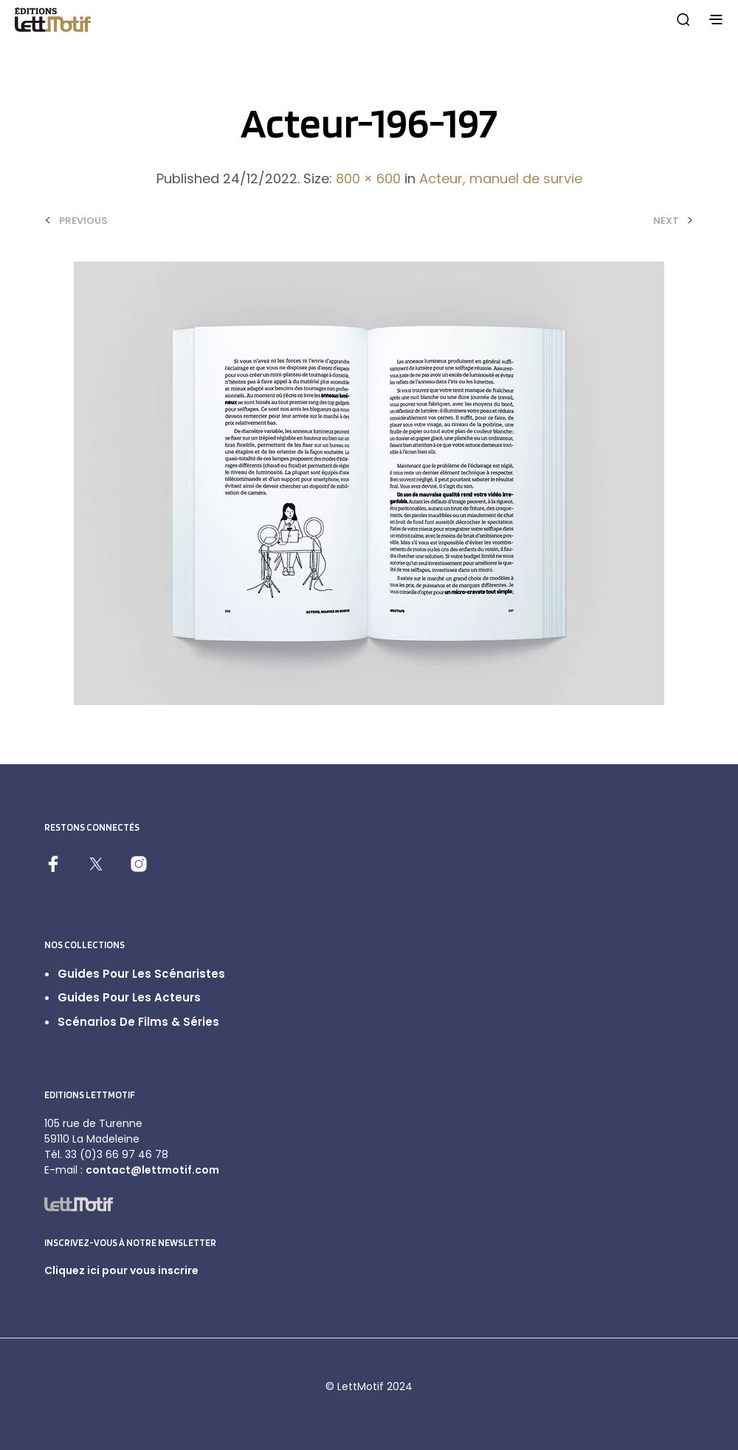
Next (666, 220)
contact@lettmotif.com (152, 1170)
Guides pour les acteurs (129, 997)
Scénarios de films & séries (138, 1021)
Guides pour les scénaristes (141, 973)
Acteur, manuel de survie (500, 178)
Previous (83, 220)
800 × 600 (368, 178)
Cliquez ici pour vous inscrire (121, 1270)
